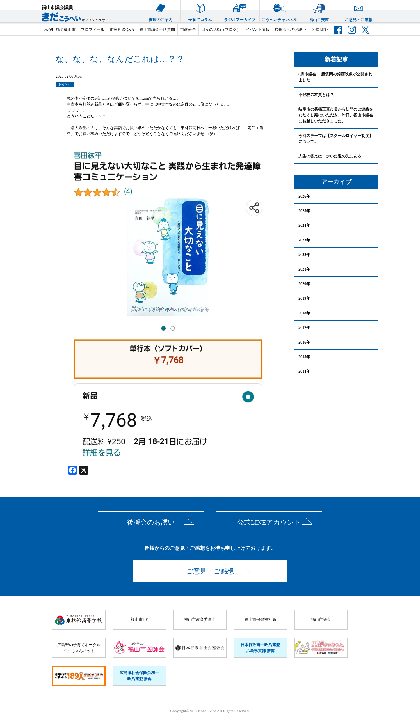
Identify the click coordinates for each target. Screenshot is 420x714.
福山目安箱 (319, 11)
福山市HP (139, 619)
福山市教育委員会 (200, 619)
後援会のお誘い (151, 522)
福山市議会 (321, 619)
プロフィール (92, 30)
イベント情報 (258, 30)
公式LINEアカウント (269, 522)
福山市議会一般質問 (157, 30)
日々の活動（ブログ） (221, 30)
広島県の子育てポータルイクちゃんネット (79, 648)
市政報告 (188, 30)
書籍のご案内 (160, 11)
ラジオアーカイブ (239, 11)
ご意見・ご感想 (358, 11)
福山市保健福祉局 (260, 619)
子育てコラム (200, 11)
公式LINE (320, 30)
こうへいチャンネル (279, 11)
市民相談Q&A (122, 30)
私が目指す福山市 (60, 30)
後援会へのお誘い (290, 30)
